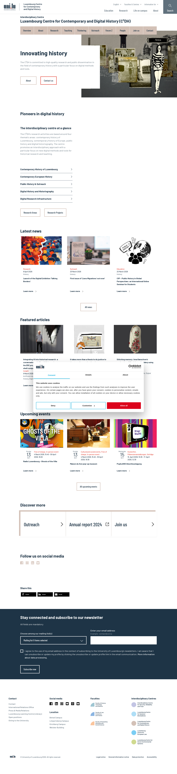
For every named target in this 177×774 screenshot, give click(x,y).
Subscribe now (30, 669)
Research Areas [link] (30, 212)
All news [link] (88, 307)
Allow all (124, 406)
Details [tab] (88, 375)
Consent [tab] (51, 375)
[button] (28, 594)
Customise (88, 406)
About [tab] (125, 375)
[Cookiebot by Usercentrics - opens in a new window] (130, 366)
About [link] (28, 80)
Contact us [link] (48, 80)
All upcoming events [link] (88, 486)
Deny (53, 406)
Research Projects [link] (55, 212)
